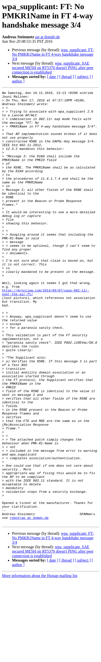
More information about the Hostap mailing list (39, 658)
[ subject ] (83, 77)
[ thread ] (66, 77)
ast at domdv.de (47, 37)
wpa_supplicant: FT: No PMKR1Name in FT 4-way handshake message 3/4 (53, 54)
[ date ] (52, 77)
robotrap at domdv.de (29, 599)
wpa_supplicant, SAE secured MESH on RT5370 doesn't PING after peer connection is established (53, 67)
